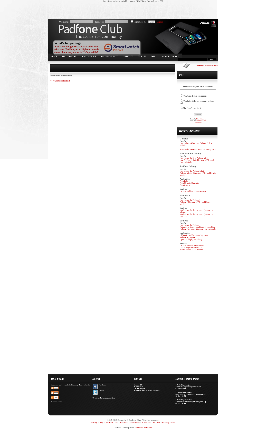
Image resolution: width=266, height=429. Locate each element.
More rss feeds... (57, 402)
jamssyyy (156, 390)
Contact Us (135, 422)
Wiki (153, 56)
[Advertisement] (131, 11)
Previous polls (198, 122)
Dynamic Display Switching (191, 239)
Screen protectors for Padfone (191, 250)
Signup (160, 22)
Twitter (101, 390)
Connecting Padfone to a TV (191, 248)
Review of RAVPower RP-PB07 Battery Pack (198, 149)
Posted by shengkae (184, 385)
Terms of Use (111, 422)
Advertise (145, 422)
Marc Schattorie (201, 119)
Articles (128, 56)
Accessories (88, 56)
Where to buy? (109, 56)
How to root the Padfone (189, 225)
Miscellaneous (170, 56)
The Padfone (69, 56)
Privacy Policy (97, 422)
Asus (173, 422)
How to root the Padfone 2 (190, 200)
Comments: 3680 (201, 120)
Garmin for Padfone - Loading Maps (194, 235)
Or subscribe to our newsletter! (104, 398)
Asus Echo (184, 181)
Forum (142, 56)
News (54, 56)
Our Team (156, 422)
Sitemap (165, 422)
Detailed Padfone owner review (192, 245)
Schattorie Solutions (143, 427)
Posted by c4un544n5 (184, 392)
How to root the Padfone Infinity (192, 171)
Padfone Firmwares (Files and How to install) (197, 229)
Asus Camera (185, 185)
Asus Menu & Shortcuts (189, 183)
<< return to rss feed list (60, 81)
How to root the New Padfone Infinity (195, 158)
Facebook (102, 385)
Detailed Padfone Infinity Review (193, 191)
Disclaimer (123, 422)
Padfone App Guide (187, 237)
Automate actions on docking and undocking (197, 227)
